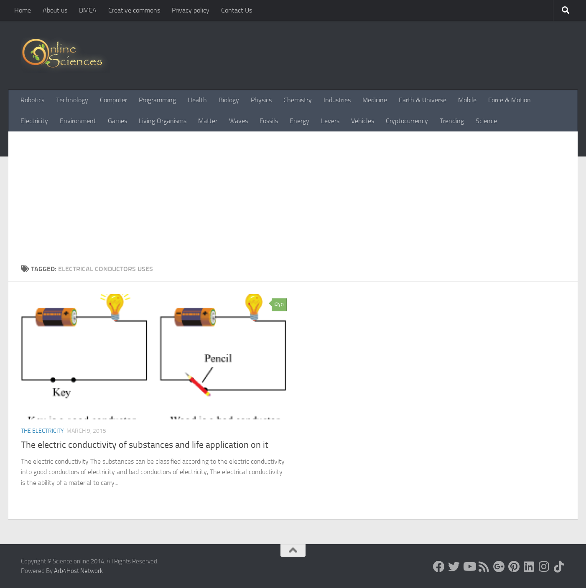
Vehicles (362, 121)
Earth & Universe (422, 100)
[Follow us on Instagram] (544, 567)
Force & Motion (509, 100)
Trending (452, 121)
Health (197, 100)
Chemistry (297, 100)
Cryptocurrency (407, 121)
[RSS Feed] (484, 567)
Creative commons (134, 10)
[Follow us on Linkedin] (529, 567)
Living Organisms (162, 121)
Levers (330, 121)
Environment (78, 121)
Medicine (374, 100)
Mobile (467, 100)
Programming (157, 100)
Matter (207, 121)
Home (22, 10)
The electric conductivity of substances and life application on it (144, 444)
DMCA (88, 10)
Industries (337, 100)
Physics (261, 100)
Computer (113, 100)
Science (486, 121)
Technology (72, 100)
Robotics (32, 100)
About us (55, 10)
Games (117, 121)
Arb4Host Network (78, 571)
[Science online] (439, 567)
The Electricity (42, 430)
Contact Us (236, 10)
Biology (229, 100)
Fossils (269, 121)
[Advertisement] (293, 201)
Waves (238, 121)
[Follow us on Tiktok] (559, 567)
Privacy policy (190, 10)
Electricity (34, 121)
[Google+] (499, 567)
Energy (299, 121)
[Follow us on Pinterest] (514, 567)
